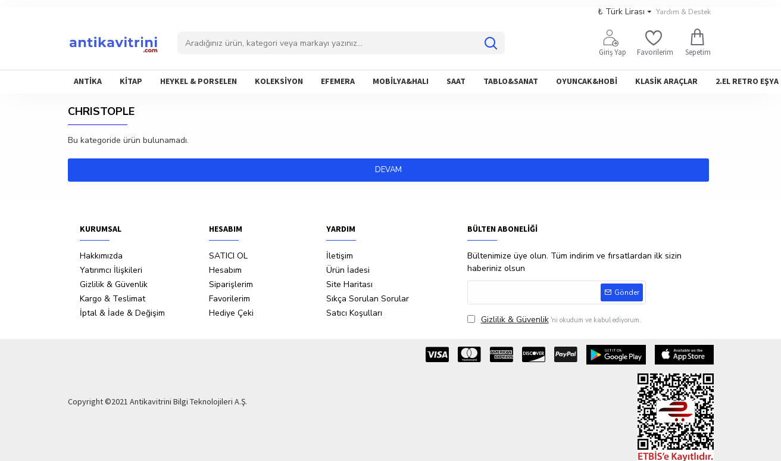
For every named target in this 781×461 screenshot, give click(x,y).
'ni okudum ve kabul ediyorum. (554, 319)
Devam (390, 169)
